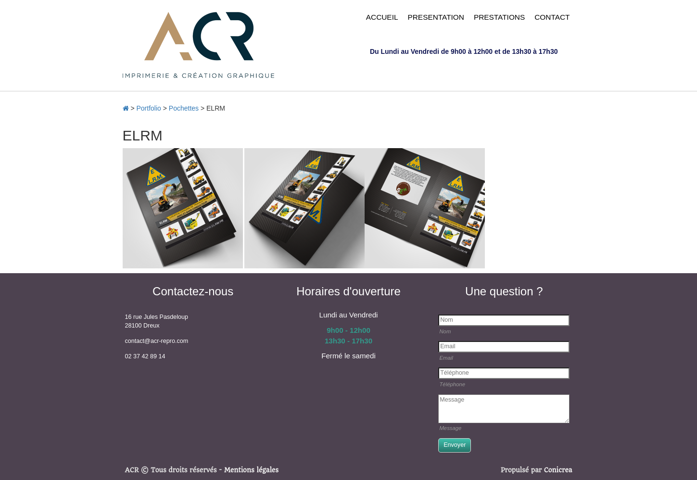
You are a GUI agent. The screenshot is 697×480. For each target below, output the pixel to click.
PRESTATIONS (499, 17)
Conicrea (558, 470)
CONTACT (552, 17)
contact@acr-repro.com (157, 341)
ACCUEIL (382, 17)
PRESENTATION (435, 17)
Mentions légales (251, 470)
